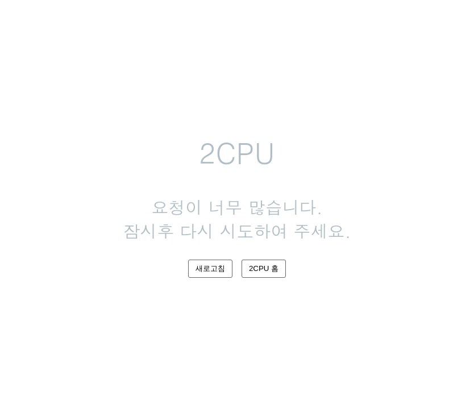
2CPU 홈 (263, 268)
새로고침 (210, 268)
